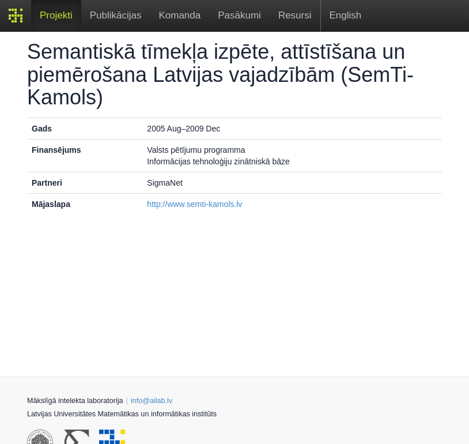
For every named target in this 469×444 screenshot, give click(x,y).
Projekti (56, 15)
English (346, 15)
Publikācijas (116, 15)
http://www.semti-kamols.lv (194, 204)
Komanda (179, 15)
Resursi (295, 15)
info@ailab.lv (151, 401)
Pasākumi (239, 15)
